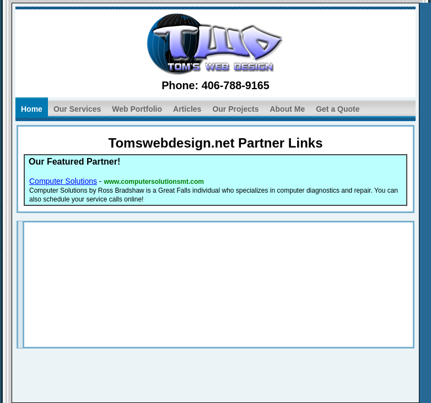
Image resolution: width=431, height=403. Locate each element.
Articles (187, 109)
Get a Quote (337, 109)
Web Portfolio (137, 109)
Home (31, 109)
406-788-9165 (236, 85)
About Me (287, 109)
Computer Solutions (63, 181)
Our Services (77, 109)
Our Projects (235, 109)
